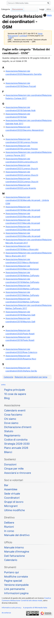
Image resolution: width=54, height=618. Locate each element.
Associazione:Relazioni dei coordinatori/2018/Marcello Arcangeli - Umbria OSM (27, 200)
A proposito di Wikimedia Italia (35, 607)
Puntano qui (11, 572)
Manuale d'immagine (16, 551)
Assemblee (10, 489)
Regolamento (12, 435)
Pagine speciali (13, 580)
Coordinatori (12, 497)
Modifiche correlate (16, 576)
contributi (23, 36)
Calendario (10, 559)
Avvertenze (6, 613)
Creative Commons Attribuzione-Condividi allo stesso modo (26, 599)
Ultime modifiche (14, 510)
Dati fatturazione (14, 555)
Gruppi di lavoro (13, 501)
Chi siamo (10, 418)
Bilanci (8, 452)
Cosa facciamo (13, 414)
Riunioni (9, 526)
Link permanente (14, 588)
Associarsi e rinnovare (17, 472)
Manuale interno (14, 547)
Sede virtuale (12, 493)
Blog (7, 398)
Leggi (40, 9)
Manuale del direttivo (17, 535)
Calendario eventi (14, 410)
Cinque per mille (14, 468)
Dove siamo (11, 422)
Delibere (9, 522)
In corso (9, 530)
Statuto (8, 431)
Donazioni (10, 464)
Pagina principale (14, 389)
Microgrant (11, 505)
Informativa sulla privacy (11, 607)
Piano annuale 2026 (16, 447)
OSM (10, 38)
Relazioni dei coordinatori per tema (31, 377)
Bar (6, 485)
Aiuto (49, 15)
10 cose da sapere (15, 393)
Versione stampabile (16, 584)
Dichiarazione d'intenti (17, 427)
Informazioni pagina (16, 593)
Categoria (8, 377)
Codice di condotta (15, 439)
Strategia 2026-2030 (17, 443)
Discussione (13, 36)
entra (3, 385)
